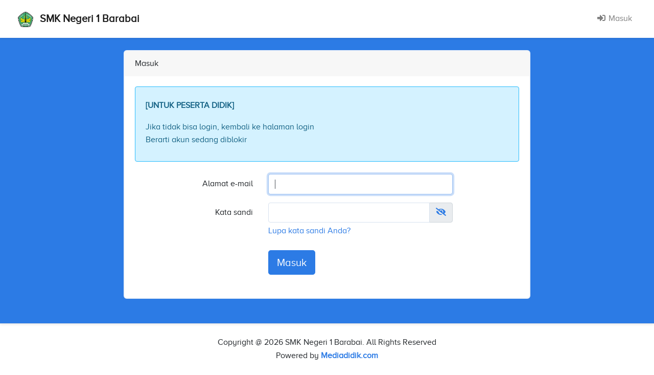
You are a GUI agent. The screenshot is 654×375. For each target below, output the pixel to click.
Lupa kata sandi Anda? (309, 230)
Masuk (614, 18)
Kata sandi (234, 212)
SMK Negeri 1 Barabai (78, 19)
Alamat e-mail (227, 183)
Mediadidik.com (349, 355)
